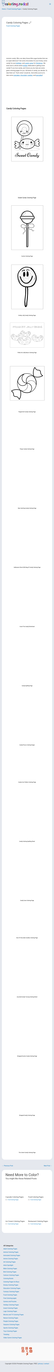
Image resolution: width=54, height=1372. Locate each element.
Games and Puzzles (9, 1301)
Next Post (48, 1166)
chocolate (23, 75)
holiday (25, 65)
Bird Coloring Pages (9, 1272)
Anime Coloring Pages (10, 1259)
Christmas (39, 63)
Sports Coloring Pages (10, 1328)
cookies (29, 75)
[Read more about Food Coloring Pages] (38, 1189)
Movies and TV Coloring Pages (13, 1315)
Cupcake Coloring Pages (15, 1197)
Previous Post (7, 1166)
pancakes (39, 75)
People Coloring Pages (10, 1321)
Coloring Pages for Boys (11, 1282)
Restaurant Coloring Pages (38, 1221)
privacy (40, 1364)
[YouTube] (30, 1348)
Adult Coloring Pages (10, 1249)
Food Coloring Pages (13, 26)
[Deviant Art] (27, 1354)
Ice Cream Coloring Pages (15, 1221)
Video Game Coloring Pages (12, 1338)
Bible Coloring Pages (10, 1268)
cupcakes (16, 75)
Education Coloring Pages (11, 1288)
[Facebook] (23, 1351)
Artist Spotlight (8, 1265)
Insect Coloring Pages (10, 1308)
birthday (18, 63)
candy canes (29, 63)
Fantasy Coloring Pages (11, 1291)
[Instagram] (26, 1348)
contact (46, 1364)
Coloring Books (8, 1278)
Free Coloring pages (9, 1298)
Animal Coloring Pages (10, 1252)
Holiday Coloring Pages (11, 1305)
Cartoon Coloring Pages (11, 1275)
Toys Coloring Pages (10, 1331)
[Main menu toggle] (50, 4)
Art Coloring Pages (9, 1262)
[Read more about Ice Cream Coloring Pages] (16, 1213)
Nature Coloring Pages (10, 1318)
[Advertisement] (27, 42)
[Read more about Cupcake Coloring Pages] (16, 1189)
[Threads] (30, 1351)
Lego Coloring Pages (10, 1311)
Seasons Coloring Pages (11, 1324)
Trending (6, 1334)
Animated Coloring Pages (11, 1255)
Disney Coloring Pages (10, 1285)
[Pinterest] (22, 1348)
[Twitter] (27, 1351)
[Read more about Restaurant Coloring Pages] (38, 1213)
